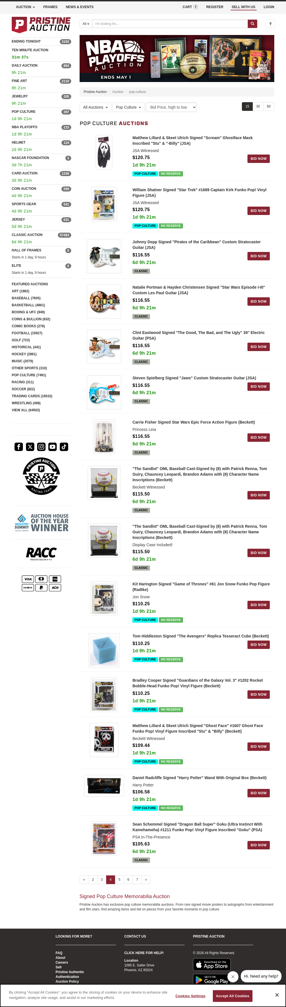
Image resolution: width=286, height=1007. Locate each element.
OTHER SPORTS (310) (29, 368)
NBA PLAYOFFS (24, 127)
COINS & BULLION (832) (31, 319)
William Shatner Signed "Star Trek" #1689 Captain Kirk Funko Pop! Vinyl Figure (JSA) (199, 193)
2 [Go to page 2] (93, 885)
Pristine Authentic (70, 972)
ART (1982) (20, 291)
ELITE (16, 266)
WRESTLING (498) (26, 403)
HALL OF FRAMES (26, 250)
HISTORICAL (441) (26, 347)
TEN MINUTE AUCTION (41, 54)
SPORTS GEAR (24, 204)
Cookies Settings (190, 996)
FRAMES (50, 7)
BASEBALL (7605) (26, 298)
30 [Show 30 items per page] (258, 107)
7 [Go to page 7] (137, 885)
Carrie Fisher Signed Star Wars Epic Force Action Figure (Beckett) (193, 426)
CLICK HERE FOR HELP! (144, 953)
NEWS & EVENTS (80, 7)
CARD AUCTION (24, 173)
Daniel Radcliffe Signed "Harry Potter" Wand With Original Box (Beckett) (199, 783)
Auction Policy (67, 981)
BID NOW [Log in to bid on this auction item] (259, 159)
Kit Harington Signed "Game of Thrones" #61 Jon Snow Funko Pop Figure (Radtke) (201, 590)
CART (190, 7)
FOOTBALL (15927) (27, 333)
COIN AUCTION (24, 189)
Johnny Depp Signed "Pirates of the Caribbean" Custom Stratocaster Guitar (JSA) (196, 245)
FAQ (59, 953)
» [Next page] (146, 885)
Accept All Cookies (232, 996)
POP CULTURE (23, 112)
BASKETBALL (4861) (28, 305)
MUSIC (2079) (22, 361)
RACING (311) (23, 382)
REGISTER (214, 7)
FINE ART (19, 81)
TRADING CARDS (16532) (32, 396)
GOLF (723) (21, 340)
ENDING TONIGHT (26, 41)
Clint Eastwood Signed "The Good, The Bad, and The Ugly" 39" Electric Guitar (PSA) (198, 337)
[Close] (277, 995)
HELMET (18, 142)
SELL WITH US (243, 7)
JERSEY (18, 219)
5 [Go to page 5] (119, 885)
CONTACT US (135, 936)
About (60, 958)
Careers (62, 962)
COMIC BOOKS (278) (28, 326)
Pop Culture (128, 107)
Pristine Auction (95, 92)
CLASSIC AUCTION (27, 235)
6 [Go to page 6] (128, 885)
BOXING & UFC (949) (28, 312)
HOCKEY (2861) (24, 354)
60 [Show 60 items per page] (269, 107)
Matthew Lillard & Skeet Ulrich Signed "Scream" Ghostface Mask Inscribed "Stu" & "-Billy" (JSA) (192, 141)
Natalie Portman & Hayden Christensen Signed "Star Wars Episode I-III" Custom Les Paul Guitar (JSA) (198, 291)
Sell (58, 967)
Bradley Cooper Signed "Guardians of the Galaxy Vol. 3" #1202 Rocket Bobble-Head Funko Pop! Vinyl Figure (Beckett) (197, 688)
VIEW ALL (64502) (26, 410)
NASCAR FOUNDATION (30, 158)
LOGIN (269, 7)
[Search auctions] (170, 24)
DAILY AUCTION (24, 65)
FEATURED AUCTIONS (30, 284)
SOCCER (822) (23, 389)
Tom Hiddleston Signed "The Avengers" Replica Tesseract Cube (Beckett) (200, 639)
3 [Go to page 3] (102, 885)
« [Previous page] (84, 885)
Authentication (67, 977)
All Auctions (95, 107)
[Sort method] (171, 107)
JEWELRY (20, 96)
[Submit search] (252, 24)
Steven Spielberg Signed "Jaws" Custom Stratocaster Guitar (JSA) (194, 380)
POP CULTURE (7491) (29, 375)
